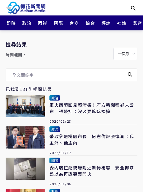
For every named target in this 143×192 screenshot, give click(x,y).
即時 (11, 23)
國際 (58, 23)
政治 (27, 23)
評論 (106, 23)
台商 (74, 23)
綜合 (90, 23)
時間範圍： (16, 55)
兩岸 (42, 23)
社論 (121, 23)
